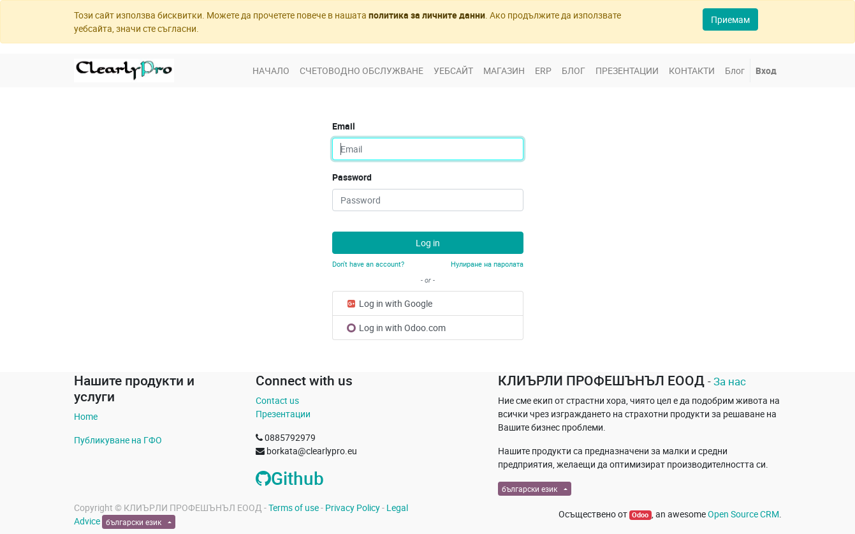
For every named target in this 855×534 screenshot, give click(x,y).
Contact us (277, 400)
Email (343, 126)
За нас (729, 381)
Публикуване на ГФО (118, 440)
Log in (428, 243)
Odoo (640, 514)
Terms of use (293, 507)
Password (352, 177)
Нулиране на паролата (487, 264)
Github (290, 478)
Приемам (730, 19)
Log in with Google (389, 303)
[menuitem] (271, 70)
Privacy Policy (352, 507)
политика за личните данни (427, 15)
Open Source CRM (743, 514)
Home (86, 416)
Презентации (283, 414)
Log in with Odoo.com (396, 328)
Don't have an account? (368, 264)
